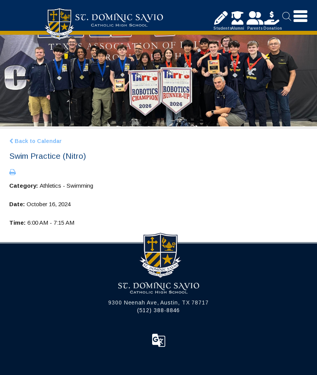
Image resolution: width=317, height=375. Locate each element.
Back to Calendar (35, 141)
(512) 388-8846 (158, 310)
